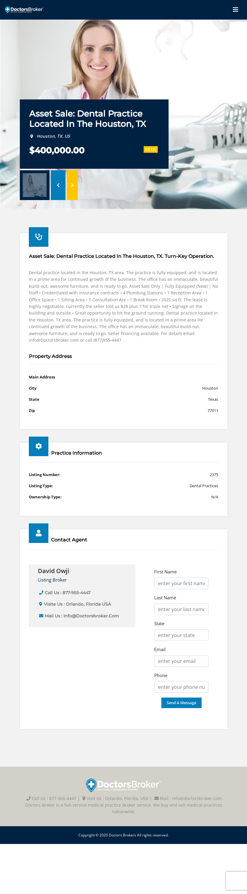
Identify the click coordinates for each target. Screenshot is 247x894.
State (159, 623)
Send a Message (181, 702)
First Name (165, 572)
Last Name (165, 597)
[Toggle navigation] (235, 9)
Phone (160, 675)
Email (160, 649)
